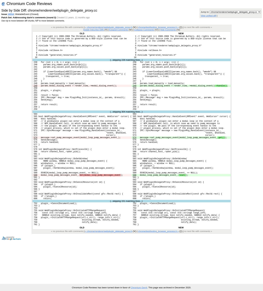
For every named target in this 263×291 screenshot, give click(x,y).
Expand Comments (118, 29)
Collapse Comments (144, 29)
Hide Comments (168, 29)
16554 (11, 14)
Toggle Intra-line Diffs (93, 29)
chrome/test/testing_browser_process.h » (158, 27)
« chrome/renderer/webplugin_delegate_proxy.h (108, 27)
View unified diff (208, 15)
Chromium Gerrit (139, 287)
